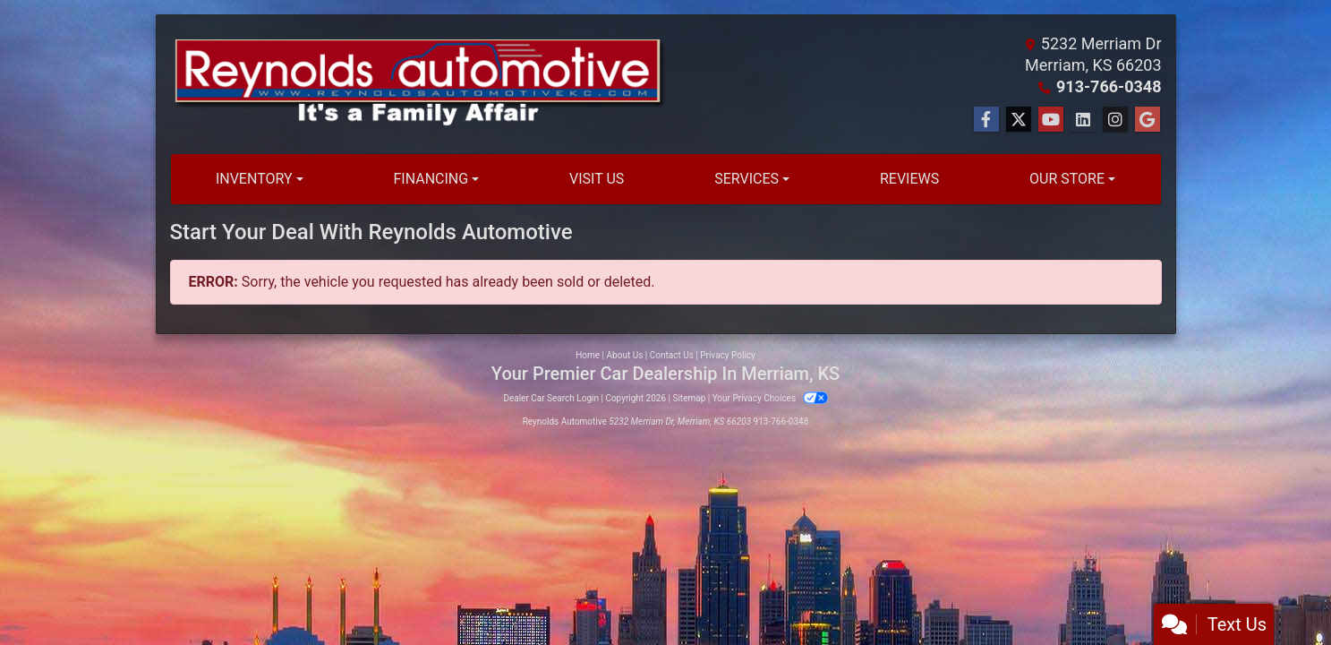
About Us (625, 355)
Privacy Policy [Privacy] (727, 355)
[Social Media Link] (1083, 120)
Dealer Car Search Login (551, 398)
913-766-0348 (1108, 86)
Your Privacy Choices (770, 398)
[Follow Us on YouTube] (1050, 120)
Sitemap (688, 398)
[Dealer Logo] (418, 84)
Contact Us (672, 355)
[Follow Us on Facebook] (986, 120)
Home (588, 355)
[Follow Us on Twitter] (1018, 120)
